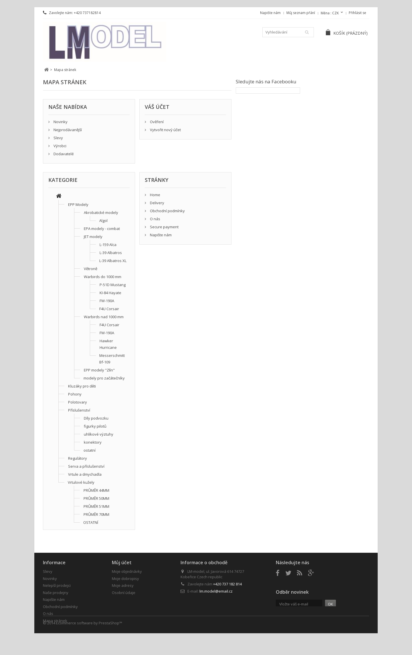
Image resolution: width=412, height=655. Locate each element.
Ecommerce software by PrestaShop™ (89, 637)
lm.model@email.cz (216, 591)
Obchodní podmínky (167, 210)
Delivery (156, 202)
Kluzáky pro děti (82, 386)
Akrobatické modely (101, 212)
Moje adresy (123, 585)
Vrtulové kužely (81, 482)
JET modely (93, 236)
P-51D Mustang (113, 284)
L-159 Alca (108, 244)
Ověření (156, 121)
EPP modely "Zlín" (99, 370)
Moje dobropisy (125, 578)
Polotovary (77, 402)
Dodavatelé (63, 153)
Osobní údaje (123, 592)
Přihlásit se (357, 12)
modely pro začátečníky (104, 378)
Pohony (75, 394)
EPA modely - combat (102, 228)
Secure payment (164, 226)
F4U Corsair (109, 308)
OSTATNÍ (90, 522)
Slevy (58, 137)
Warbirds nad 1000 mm (104, 316)
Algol (103, 220)
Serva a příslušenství (86, 466)
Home (154, 194)
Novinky (60, 121)
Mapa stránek (55, 620)
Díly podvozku (96, 418)
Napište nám (270, 12)
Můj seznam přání (300, 12)
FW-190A (107, 300)
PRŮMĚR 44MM (96, 490)
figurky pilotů (95, 426)
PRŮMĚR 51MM (96, 506)
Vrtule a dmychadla (85, 474)
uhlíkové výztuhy (98, 434)
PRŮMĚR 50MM (96, 498)
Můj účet (122, 562)
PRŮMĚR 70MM (96, 514)
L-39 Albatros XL (112, 260)
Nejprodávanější (67, 129)
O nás (154, 218)
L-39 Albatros (111, 252)
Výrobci (59, 145)
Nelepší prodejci (57, 585)
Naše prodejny (55, 592)
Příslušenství (79, 410)
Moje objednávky (127, 571)
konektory (93, 442)
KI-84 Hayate (110, 292)
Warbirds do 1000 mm (102, 276)
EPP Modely (78, 204)
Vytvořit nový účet (165, 129)
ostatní (90, 450)
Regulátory (77, 458)
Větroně (90, 268)
